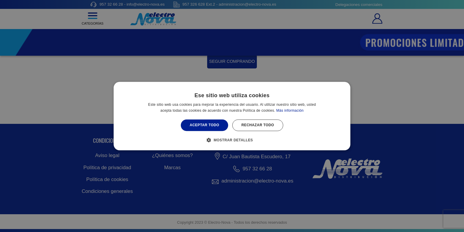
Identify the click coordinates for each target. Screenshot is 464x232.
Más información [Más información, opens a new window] (290, 110)
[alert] (232, 116)
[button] (232, 140)
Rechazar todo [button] (257, 125)
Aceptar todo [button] (204, 125)
